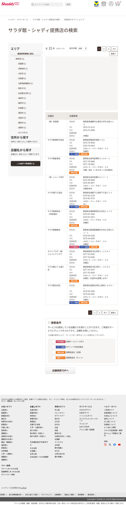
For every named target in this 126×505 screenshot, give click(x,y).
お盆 (56, 427)
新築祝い (4, 424)
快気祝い (33, 416)
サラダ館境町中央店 (56, 140)
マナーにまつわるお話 (9, 469)
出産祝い (4, 410)
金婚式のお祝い (7, 436)
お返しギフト (35, 407)
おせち (57, 451)
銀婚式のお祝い (7, 439)
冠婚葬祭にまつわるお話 (10, 471)
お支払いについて (110, 416)
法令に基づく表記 (31, 494)
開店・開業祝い (7, 442)
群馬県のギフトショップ (74, 19)
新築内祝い (34, 419)
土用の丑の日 (60, 454)
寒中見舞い (59, 448)
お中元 (57, 424)
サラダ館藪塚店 (54, 158)
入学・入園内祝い (36, 427)
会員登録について (110, 413)
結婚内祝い (34, 413)
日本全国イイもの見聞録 (39, 457)
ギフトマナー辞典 (8, 474)
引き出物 (33, 448)
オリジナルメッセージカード (88, 420)
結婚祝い (4, 413)
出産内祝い (34, 410)
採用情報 (81, 494)
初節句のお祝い (7, 421)
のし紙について (110, 421)
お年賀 (57, 445)
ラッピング (83, 424)
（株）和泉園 (53, 121)
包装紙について (110, 424)
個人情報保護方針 (15, 494)
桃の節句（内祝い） (37, 433)
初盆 (56, 430)
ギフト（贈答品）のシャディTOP (12, 401)
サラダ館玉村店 (54, 285)
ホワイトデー (60, 416)
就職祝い (4, 457)
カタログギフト (85, 410)
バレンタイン (60, 413)
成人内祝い (34, 430)
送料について (109, 419)
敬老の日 (58, 433)
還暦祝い (4, 433)
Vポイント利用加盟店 (69, 347)
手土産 (57, 410)
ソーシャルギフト (86, 416)
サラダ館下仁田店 (55, 193)
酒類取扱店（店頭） (68, 352)
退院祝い (4, 445)
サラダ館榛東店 (54, 230)
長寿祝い (4, 430)
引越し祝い (5, 427)
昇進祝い (4, 448)
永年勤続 (4, 451)
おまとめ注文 (84, 426)
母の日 (57, 419)
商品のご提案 (69, 494)
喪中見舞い (59, 457)
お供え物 (33, 454)
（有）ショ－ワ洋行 (56, 177)
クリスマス (59, 442)
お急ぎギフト (84, 413)
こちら (23, 488)
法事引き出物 (35, 424)
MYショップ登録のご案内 (112, 434)
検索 (68, 4)
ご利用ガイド (109, 410)
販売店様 (91, 494)
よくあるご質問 (110, 427)
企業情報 (58, 494)
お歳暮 (57, 439)
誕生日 (3, 419)
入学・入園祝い (7, 454)
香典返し (33, 421)
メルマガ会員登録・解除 (113, 430)
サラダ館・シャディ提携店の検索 (46, 19)
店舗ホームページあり (69, 341)
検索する (33, 4)
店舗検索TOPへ (60, 370)
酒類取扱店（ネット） (69, 358)
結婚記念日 (5, 416)
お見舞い (33, 451)
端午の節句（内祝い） (38, 436)
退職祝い (4, 460)
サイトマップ (46, 494)
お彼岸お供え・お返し (63, 436)
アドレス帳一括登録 (86, 429)
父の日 (57, 421)
